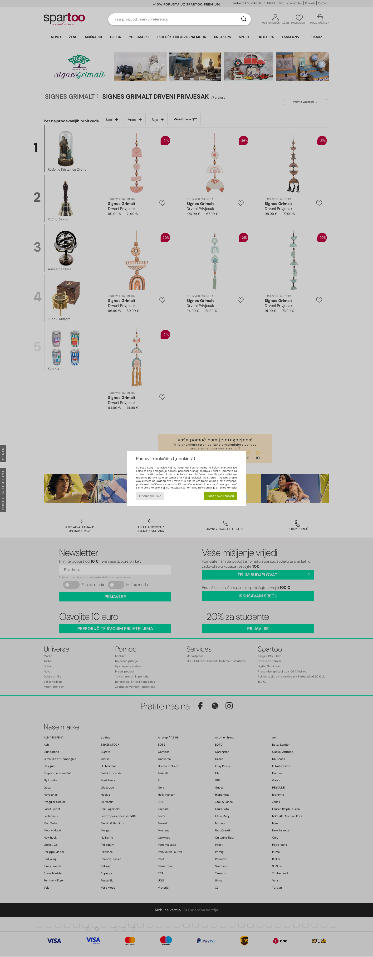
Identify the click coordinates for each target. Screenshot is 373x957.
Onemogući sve (150, 496)
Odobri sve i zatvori (220, 496)
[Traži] (244, 19)
